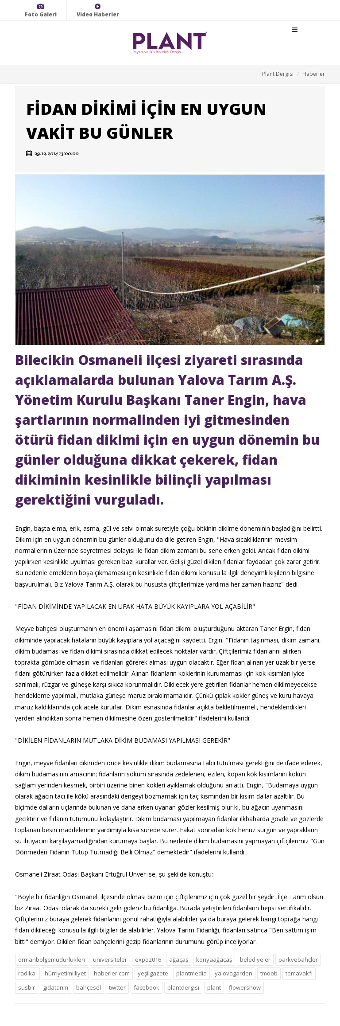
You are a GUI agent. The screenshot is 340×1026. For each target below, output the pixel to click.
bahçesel (88, 987)
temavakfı (299, 973)
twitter (117, 987)
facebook (146, 987)
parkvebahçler (298, 959)
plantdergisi (183, 987)
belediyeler (255, 959)
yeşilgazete (153, 973)
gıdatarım (55, 987)
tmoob (269, 973)
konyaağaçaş (214, 959)
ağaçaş (178, 959)
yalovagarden (233, 973)
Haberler (313, 74)
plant (214, 987)
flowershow (245, 987)
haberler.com (112, 973)
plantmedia (191, 973)
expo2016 (148, 959)
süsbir (26, 987)
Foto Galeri (41, 10)
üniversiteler (110, 959)
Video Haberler (98, 10)
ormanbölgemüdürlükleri (51, 959)
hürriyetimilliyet (65, 973)
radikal (27, 973)
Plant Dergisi (278, 74)
